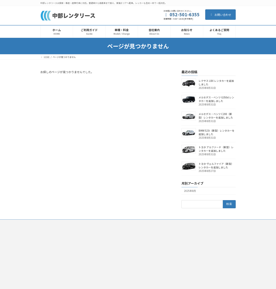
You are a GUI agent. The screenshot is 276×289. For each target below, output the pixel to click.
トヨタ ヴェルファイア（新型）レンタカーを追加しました (216, 165)
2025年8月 (190, 191)
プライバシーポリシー (112, 222)
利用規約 (90, 222)
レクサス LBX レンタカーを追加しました (216, 82)
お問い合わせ (220, 15)
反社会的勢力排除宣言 (140, 222)
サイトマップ (183, 222)
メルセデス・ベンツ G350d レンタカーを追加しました (216, 99)
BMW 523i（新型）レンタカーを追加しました (216, 132)
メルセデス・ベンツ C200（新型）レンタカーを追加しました (216, 115)
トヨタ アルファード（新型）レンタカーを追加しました (216, 148)
